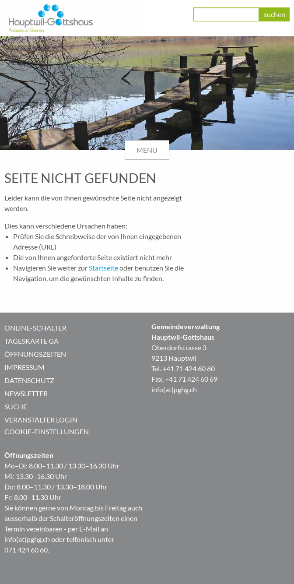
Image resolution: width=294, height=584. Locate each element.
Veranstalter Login (40, 419)
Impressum (24, 367)
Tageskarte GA (31, 341)
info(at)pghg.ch (174, 389)
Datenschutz (29, 380)
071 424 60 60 (26, 549)
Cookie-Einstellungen (46, 431)
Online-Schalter (35, 328)
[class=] (226, 14)
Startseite (103, 268)
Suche (15, 406)
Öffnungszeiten (35, 354)
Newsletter (26, 393)
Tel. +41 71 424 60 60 (183, 368)
